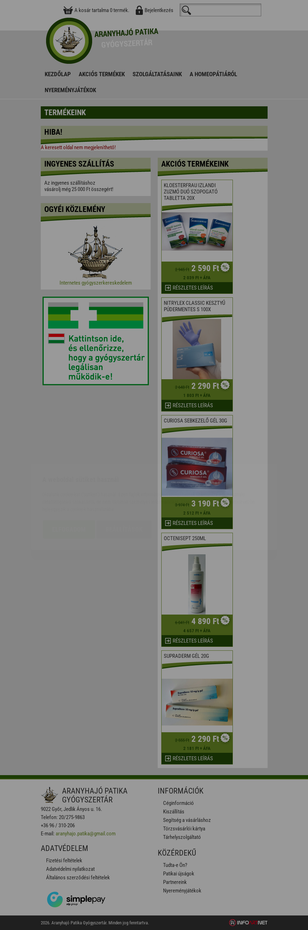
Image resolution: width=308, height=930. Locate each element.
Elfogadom (69, 487)
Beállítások (124, 487)
